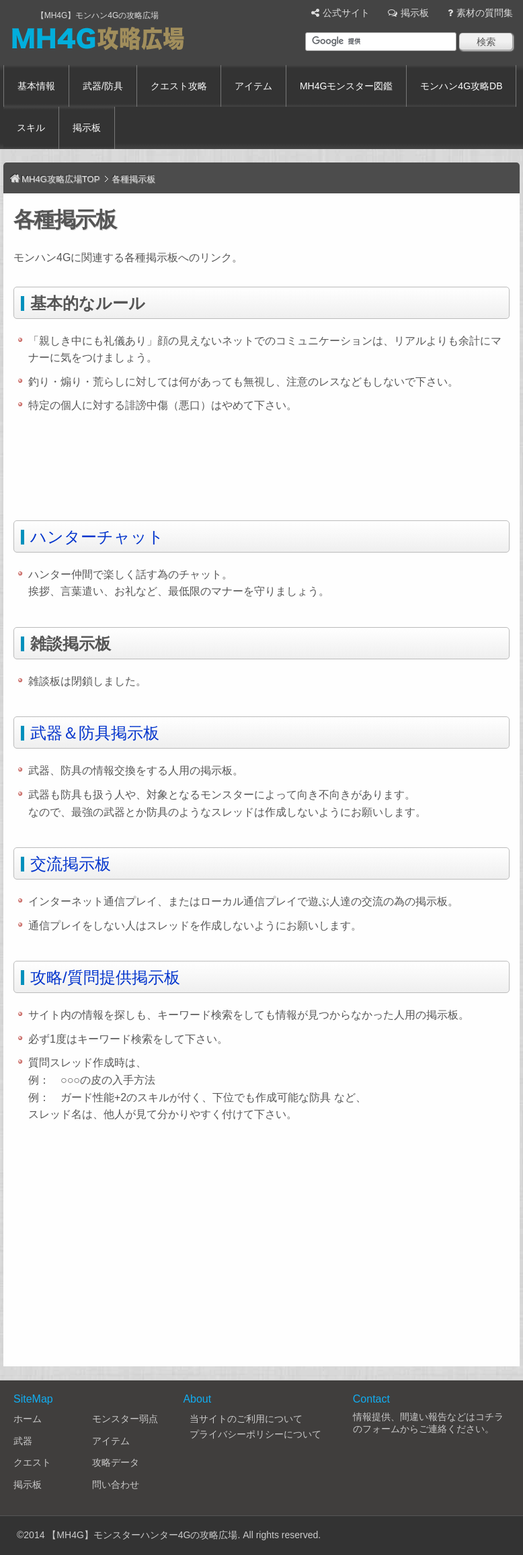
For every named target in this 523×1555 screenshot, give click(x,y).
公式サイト (346, 12)
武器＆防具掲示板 (94, 733)
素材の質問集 (484, 12)
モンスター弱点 (125, 1418)
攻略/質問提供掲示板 (105, 977)
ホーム (27, 1418)
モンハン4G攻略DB (461, 86)
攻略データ (115, 1462)
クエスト (32, 1462)
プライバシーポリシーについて (255, 1434)
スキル (31, 127)
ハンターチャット (97, 537)
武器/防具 (103, 86)
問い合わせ (115, 1484)
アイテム (253, 86)
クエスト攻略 (179, 86)
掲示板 (415, 12)
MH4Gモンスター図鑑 (346, 86)
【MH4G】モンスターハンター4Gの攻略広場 (142, 1534)
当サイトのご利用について (246, 1418)
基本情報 (36, 86)
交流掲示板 (70, 864)
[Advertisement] (258, 471)
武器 (22, 1440)
